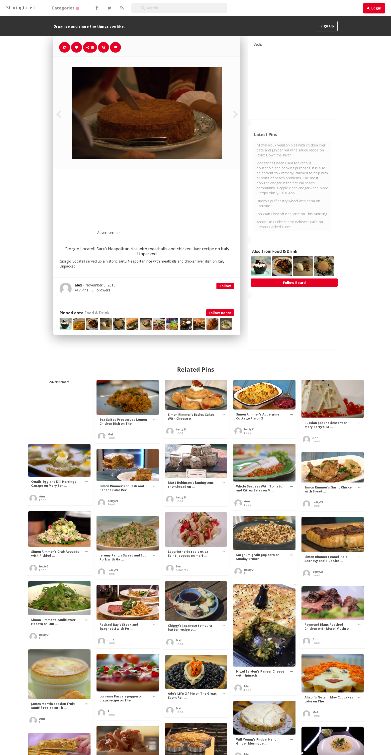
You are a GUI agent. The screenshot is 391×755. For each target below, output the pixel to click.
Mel (110, 434)
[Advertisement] (159, 203)
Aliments (182, 570)
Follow (225, 285)
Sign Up (327, 26)
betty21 (181, 429)
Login (376, 8)
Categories (65, 8)
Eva (178, 566)
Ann (315, 437)
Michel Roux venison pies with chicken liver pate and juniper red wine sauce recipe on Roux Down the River (291, 150)
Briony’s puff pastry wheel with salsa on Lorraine (288, 203)
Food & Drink (97, 313)
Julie (110, 639)
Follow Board (220, 312)
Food (111, 438)
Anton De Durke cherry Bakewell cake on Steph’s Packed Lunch (290, 224)
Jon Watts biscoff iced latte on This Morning (292, 213)
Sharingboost (20, 7)
